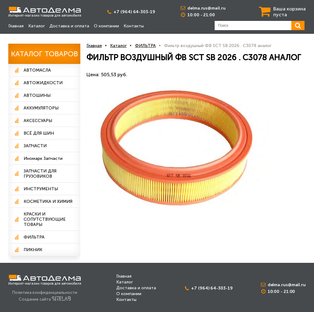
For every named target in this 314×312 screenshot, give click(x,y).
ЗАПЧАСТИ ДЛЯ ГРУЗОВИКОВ (40, 173)
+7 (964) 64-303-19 (134, 11)
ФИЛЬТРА (34, 237)
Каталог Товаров (44, 53)
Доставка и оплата (69, 26)
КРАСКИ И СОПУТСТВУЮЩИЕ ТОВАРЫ (45, 219)
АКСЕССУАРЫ (38, 120)
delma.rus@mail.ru (206, 8)
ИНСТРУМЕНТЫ (41, 189)
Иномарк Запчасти (43, 158)
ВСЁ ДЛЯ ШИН (39, 133)
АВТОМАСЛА (37, 70)
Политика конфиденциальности (44, 292)
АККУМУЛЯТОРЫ (41, 108)
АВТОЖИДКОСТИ (43, 82)
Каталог (36, 26)
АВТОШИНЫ (37, 95)
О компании (106, 26)
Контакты (134, 26)
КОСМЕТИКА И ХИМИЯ (48, 201)
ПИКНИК (33, 249)
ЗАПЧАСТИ (35, 145)
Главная (16, 26)
